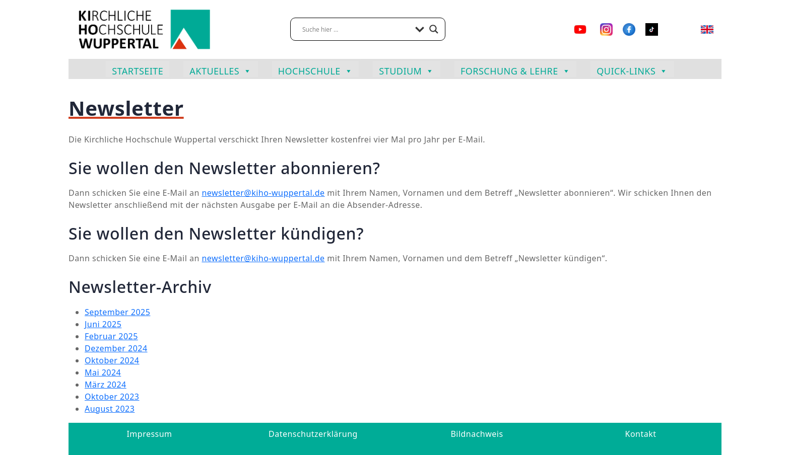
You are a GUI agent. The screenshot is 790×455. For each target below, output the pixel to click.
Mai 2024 (103, 372)
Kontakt (640, 433)
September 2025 (117, 312)
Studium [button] (406, 70)
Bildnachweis (476, 433)
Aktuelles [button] (220, 70)
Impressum (149, 433)
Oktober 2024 (112, 360)
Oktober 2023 (112, 396)
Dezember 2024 (116, 348)
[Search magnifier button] (434, 29)
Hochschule (315, 70)
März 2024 (105, 384)
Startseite (137, 71)
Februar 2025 (111, 336)
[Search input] (356, 29)
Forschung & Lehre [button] (515, 70)
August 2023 (110, 408)
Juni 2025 (103, 324)
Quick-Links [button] (632, 70)
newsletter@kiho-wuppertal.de (263, 192)
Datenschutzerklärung (313, 433)
